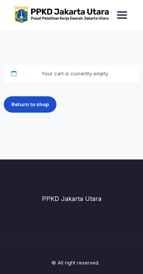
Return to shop (30, 104)
